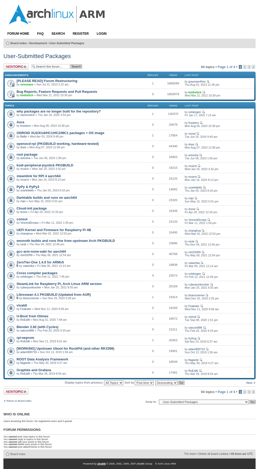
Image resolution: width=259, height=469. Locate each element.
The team (190, 453)
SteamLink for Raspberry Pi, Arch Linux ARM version (59, 284)
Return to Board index (19, 401)
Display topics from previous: (94, 382)
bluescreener (31, 298)
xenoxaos (26, 84)
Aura (20, 122)
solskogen (194, 112)
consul (22, 219)
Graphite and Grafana (34, 370)
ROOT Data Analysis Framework (42, 359)
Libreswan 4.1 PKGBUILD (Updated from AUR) (54, 295)
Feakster (25, 308)
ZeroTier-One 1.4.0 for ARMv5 (40, 262)
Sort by (139, 382)
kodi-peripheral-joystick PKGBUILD (45, 165)
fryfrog (192, 338)
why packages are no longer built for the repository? (59, 111)
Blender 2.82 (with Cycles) (37, 327)
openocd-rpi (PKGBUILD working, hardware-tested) (58, 144)
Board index (19, 43)
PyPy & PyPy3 (28, 187)
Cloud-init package (32, 208)
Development (38, 43)
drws (23, 147)
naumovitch (27, 114)
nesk (23, 244)
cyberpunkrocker (30, 287)
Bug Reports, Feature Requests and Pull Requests (57, 92)
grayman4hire (197, 81)
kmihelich (26, 95)
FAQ (40, 33)
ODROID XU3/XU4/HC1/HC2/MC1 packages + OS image (60, 133)
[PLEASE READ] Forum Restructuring (47, 81)
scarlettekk (27, 190)
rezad (191, 133)
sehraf (192, 316)
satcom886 (27, 330)
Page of (226, 67)
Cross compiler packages (37, 273)
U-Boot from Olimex (32, 316)
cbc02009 (26, 255)
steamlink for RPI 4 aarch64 (39, 176)
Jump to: (151, 401)
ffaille (23, 136)
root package (27, 154)
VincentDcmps (29, 222)
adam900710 (28, 352)
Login (102, 33)
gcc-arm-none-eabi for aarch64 (41, 251)
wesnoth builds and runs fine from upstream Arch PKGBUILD (66, 241)
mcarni (24, 168)
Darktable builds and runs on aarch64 (47, 198)
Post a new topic (16, 66)
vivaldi (22, 305)
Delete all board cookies (214, 453)
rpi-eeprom (25, 338)
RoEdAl (25, 319)
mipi (22, 201)
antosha (25, 158)
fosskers (25, 125)
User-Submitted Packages (66, 43)
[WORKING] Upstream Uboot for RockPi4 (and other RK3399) (65, 348)
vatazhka (28, 265)
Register (81, 33)
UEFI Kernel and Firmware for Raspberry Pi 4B (54, 230)
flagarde (25, 362)
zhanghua (26, 233)
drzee (23, 211)
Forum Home (18, 33)
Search (58, 33)
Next (249, 382)
